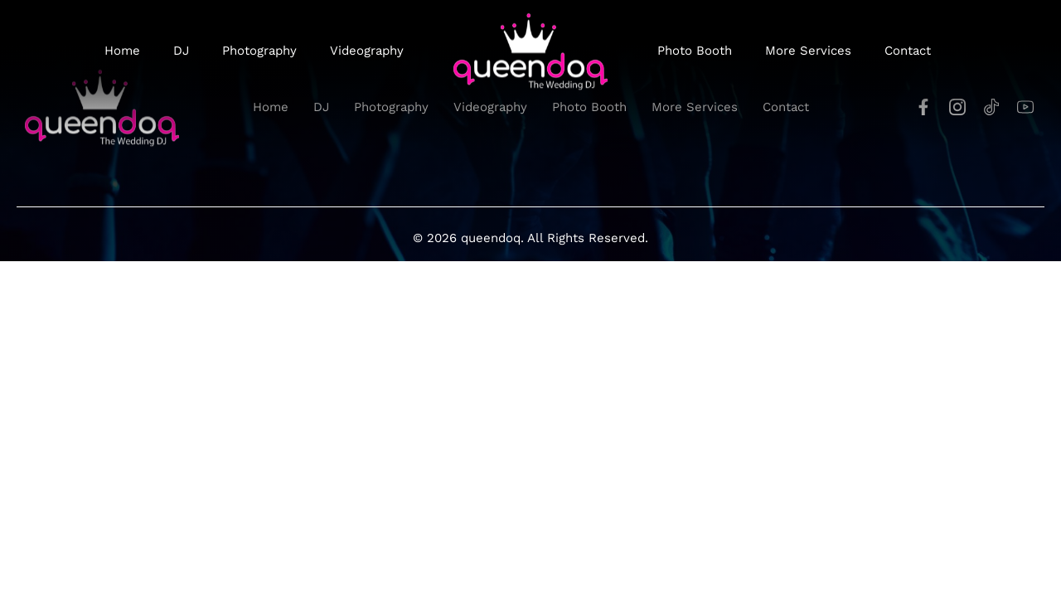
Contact (907, 50)
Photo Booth (694, 50)
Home (122, 50)
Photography (259, 50)
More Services (808, 50)
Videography (367, 50)
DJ (181, 50)
